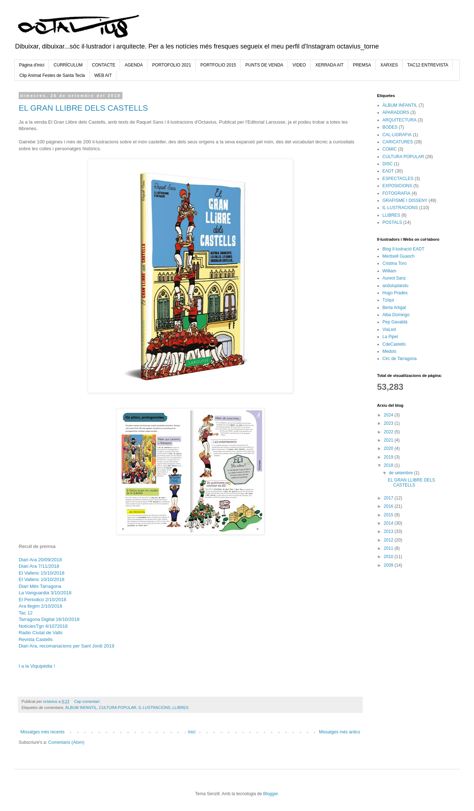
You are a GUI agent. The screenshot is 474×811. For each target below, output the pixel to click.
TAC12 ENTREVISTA (427, 65)
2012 (389, 540)
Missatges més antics (339, 731)
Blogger (270, 793)
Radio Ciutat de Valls (40, 632)
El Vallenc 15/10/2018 (41, 573)
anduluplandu (395, 285)
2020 (389, 448)
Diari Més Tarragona (40, 586)
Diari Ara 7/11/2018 (39, 566)
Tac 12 (26, 613)
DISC (387, 163)
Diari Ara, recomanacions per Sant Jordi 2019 (66, 646)
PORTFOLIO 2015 (218, 65)
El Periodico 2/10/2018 (42, 599)
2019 (389, 457)
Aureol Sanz (394, 278)
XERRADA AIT (329, 65)
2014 (389, 523)
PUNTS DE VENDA (264, 65)
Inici (191, 731)
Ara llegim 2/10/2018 (40, 606)
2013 (389, 531)
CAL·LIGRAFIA (397, 134)
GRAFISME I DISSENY (404, 200)
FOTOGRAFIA (396, 193)
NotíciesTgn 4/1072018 (43, 626)
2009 (389, 565)
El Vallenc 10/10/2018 (41, 579)
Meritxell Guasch (398, 256)
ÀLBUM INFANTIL (81, 707)
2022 (389, 431)
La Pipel (390, 336)
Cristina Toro (394, 263)
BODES (390, 127)
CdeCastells (394, 344)
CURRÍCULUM (68, 65)
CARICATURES (397, 141)
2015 (389, 514)
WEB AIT (103, 75)
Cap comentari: (87, 701)
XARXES (389, 65)
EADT (388, 171)
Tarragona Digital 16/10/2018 (49, 619)
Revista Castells (36, 639)
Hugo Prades (395, 292)
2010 (389, 556)
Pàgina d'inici (31, 65)
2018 (389, 465)
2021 (389, 440)
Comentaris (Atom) (66, 742)
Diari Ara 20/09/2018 (40, 559)
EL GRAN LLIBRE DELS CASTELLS (83, 107)
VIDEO (299, 65)
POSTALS (392, 222)
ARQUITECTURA (399, 120)
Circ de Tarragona (399, 358)
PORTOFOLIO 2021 (171, 65)
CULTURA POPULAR (117, 707)
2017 (389, 498)
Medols (389, 351)
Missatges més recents (42, 731)
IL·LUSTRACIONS (155, 707)
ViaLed (389, 329)
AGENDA (134, 65)
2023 (389, 423)
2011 (389, 548)
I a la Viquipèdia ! (37, 666)
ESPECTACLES (397, 178)
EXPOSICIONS (397, 185)
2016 (389, 506)
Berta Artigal (394, 307)
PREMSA (362, 65)
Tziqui (388, 300)
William (389, 270)
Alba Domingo (395, 314)
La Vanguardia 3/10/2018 (45, 592)
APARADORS (395, 112)
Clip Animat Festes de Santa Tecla (52, 75)
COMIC (389, 149)
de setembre (401, 472)
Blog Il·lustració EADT (403, 249)
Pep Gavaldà (394, 321)
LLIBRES (180, 707)
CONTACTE (103, 65)
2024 (389, 415)
